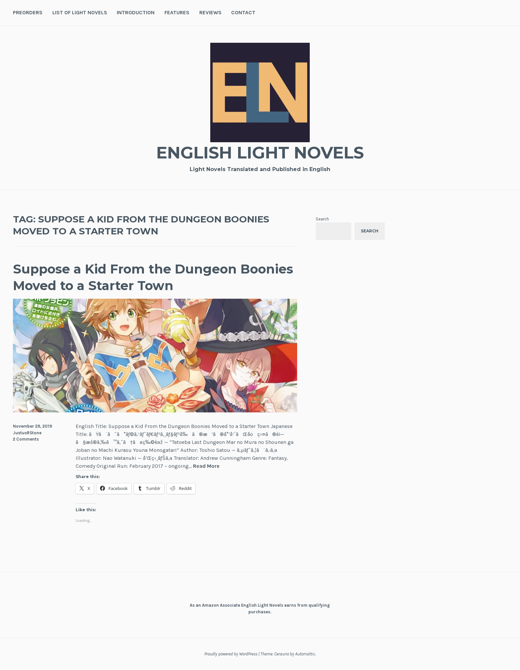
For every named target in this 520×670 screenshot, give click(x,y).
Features (176, 12)
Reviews (210, 12)
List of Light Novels (79, 12)
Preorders (27, 12)
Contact (243, 12)
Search (322, 218)
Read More (206, 466)
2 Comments (26, 439)
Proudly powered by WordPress (230, 653)
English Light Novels (260, 153)
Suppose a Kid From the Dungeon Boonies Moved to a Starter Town (153, 277)
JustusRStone (27, 432)
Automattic (305, 653)
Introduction (136, 12)
